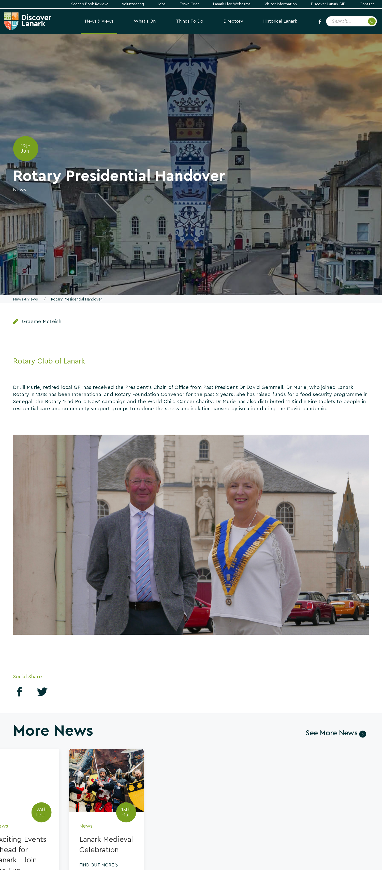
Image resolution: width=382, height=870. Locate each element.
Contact (367, 4)
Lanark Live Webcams (232, 4)
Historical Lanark (280, 21)
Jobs (162, 4)
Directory (233, 21)
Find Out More (96, 865)
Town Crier (189, 4)
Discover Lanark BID (328, 4)
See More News (332, 733)
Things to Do (189, 21)
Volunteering (133, 4)
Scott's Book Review (89, 4)
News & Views (99, 21)
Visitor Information (281, 4)
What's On (145, 21)
